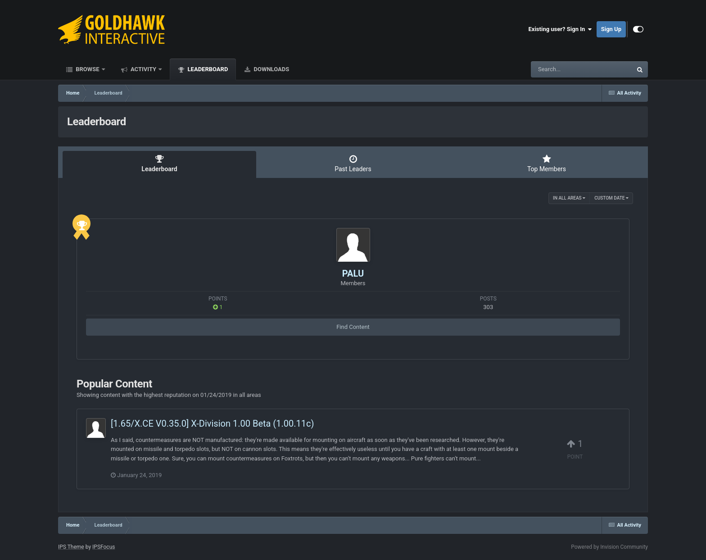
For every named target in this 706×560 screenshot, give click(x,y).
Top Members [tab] (547, 164)
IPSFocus (103, 547)
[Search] (559, 69)
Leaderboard (207, 69)
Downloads (270, 69)
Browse (87, 69)
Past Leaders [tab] (353, 164)
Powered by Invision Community (609, 547)
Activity (143, 69)
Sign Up (611, 29)
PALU (353, 273)
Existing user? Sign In (560, 29)
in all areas (569, 198)
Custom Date (611, 198)
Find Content (353, 326)
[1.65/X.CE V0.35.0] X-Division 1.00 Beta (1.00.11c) (212, 423)
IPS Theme (71, 547)
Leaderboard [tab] (159, 164)
